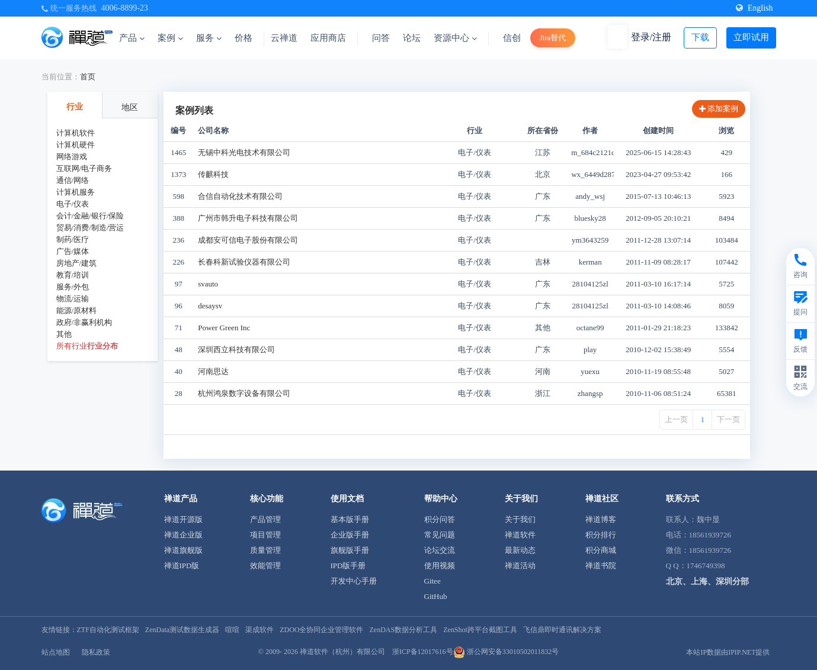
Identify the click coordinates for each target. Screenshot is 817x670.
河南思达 (213, 371)
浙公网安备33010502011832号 (506, 652)
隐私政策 (96, 652)
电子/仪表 (72, 203)
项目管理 (265, 534)
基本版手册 (350, 519)
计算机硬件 (75, 144)
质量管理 (265, 550)
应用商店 (328, 38)
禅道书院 (600, 565)
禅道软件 (520, 534)
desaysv (210, 305)
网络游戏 (71, 156)
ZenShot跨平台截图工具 (480, 630)
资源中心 (455, 38)
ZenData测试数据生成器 (182, 630)
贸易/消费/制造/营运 (90, 227)
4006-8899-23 (124, 8)
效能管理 (265, 565)
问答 (381, 38)
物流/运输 (72, 298)
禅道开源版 (183, 519)
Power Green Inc (224, 327)
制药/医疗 (72, 239)
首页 (87, 76)
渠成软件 (259, 630)
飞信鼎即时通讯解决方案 (562, 630)
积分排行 (600, 534)
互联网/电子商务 (84, 168)
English (754, 8)
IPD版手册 (348, 565)
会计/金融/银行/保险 (90, 215)
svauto (208, 283)
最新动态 (520, 550)
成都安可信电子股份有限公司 (248, 240)
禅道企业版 (183, 534)
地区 (129, 107)
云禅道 (284, 38)
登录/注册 (651, 37)
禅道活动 (520, 565)
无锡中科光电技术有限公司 (244, 152)
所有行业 (71, 346)
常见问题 (439, 534)
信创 (512, 38)
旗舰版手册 (350, 550)
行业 (74, 106)
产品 (132, 38)
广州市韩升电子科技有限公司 (248, 218)
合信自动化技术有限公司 (240, 196)
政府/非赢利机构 (84, 322)
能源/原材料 (76, 310)
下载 (700, 37)
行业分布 (102, 346)
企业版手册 (350, 534)
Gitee (432, 580)
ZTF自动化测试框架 (108, 630)
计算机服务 (75, 192)
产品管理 (265, 519)
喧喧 (232, 630)
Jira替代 (553, 37)
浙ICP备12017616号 (422, 652)
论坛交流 (439, 550)
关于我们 (520, 519)
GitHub (435, 596)
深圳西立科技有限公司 (236, 349)
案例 (170, 38)
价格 (243, 38)
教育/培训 (72, 274)
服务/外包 (72, 286)
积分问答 (439, 519)
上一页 (676, 419)
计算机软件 (75, 132)
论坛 (412, 38)
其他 (64, 334)
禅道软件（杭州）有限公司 (342, 652)
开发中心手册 (354, 580)
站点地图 (55, 652)
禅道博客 (600, 519)
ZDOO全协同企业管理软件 (321, 630)
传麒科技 (213, 174)
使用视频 (439, 565)
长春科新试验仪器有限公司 (244, 261)
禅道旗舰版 (183, 550)
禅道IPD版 (182, 565)
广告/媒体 (72, 251)
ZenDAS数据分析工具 (403, 630)
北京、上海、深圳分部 (707, 581)
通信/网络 (72, 180)
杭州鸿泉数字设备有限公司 (244, 393)
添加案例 (718, 108)
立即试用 (751, 37)
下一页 (728, 419)
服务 (209, 38)
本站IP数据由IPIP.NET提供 (728, 652)
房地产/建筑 (76, 263)
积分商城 (600, 550)
